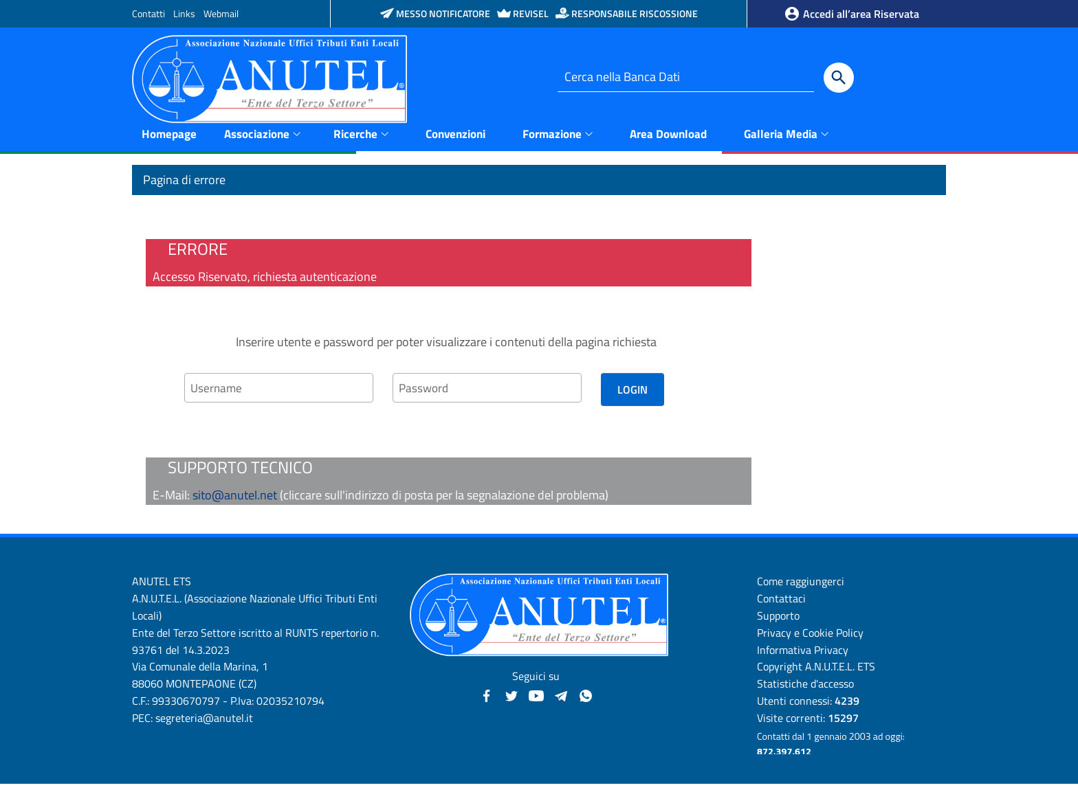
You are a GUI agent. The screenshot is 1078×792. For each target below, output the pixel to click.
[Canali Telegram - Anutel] (561, 702)
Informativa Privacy (802, 657)
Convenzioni (455, 141)
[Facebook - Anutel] (486, 702)
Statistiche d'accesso (805, 691)
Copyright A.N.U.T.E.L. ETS (816, 674)
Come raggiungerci (800, 589)
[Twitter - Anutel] (511, 702)
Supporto (778, 623)
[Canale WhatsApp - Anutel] (586, 702)
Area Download (668, 141)
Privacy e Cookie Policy (810, 641)
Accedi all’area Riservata (851, 13)
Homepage (169, 141)
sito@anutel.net (234, 503)
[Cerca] (839, 78)
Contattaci (781, 606)
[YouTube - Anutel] (536, 702)
